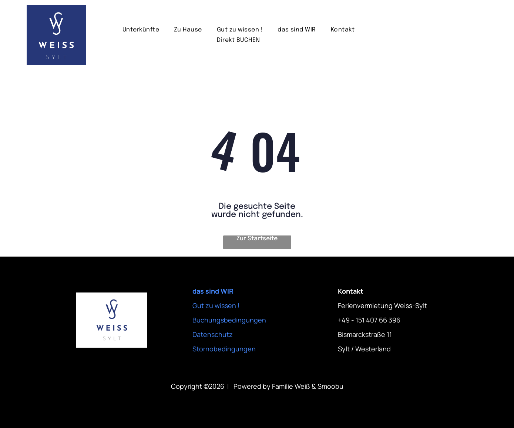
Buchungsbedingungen (229, 319)
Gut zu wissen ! (216, 305)
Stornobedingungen (224, 348)
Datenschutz (212, 334)
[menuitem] (141, 30)
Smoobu (330, 386)
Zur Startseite (257, 238)
